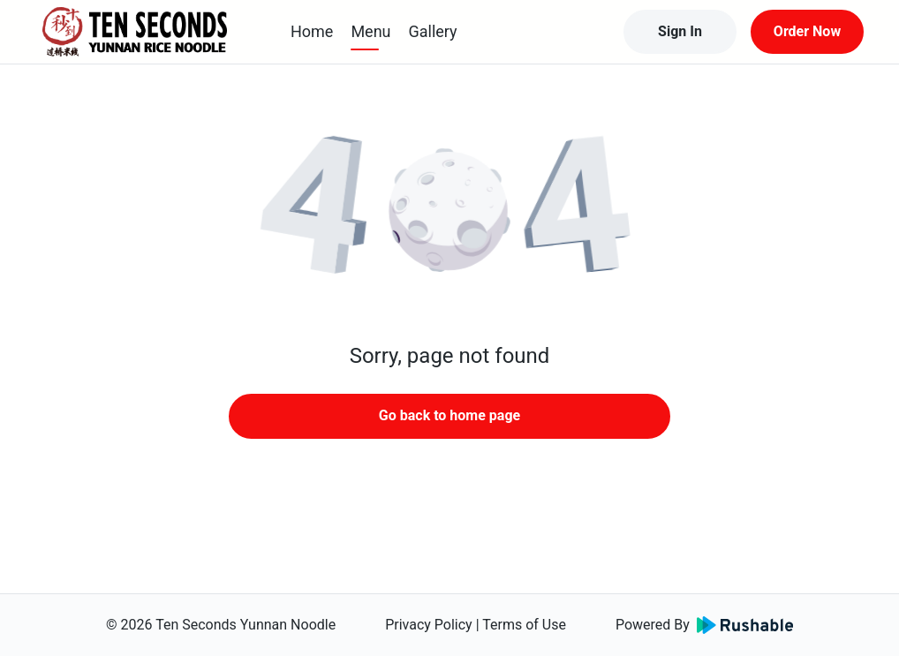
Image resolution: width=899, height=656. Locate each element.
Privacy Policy (428, 624)
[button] (449, 212)
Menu (370, 31)
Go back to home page (449, 415)
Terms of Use (524, 624)
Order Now (807, 31)
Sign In (680, 31)
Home (312, 31)
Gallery (433, 31)
